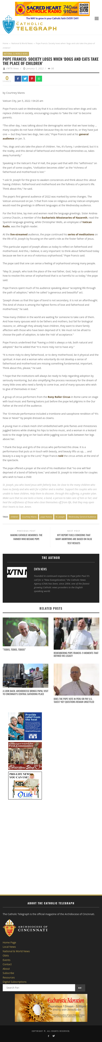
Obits (6, 955)
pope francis (46, 516)
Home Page (9, 942)
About (6, 968)
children (14, 516)
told (60, 456)
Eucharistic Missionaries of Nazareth (64, 217)
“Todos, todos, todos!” (14, 649)
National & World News (22, 43)
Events (6, 960)
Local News (9, 946)
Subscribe (8, 973)
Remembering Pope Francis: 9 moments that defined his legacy (76, 654)
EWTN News (12, 68)
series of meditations (81, 234)
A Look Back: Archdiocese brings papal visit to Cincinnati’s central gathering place (25, 692)
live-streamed (19, 234)
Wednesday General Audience (82, 516)
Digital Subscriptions (14, 981)
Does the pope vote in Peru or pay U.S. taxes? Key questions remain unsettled (74, 700)
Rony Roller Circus (59, 397)
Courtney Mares (29, 516)
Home (5, 43)
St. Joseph (60, 516)
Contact (7, 964)
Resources (9, 977)
